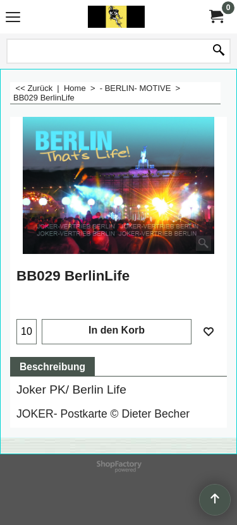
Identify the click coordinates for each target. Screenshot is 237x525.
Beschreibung (52, 366)
